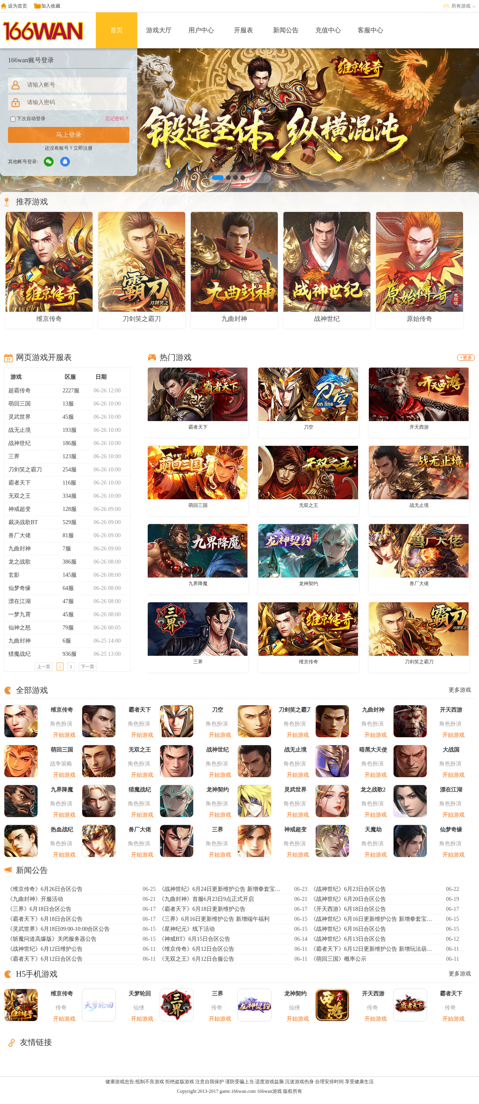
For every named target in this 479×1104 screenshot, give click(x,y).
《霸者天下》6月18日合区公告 (45, 919)
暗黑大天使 (373, 750)
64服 (65, 588)
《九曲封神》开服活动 (35, 899)
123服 (66, 456)
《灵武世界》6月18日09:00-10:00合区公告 (58, 929)
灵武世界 (19, 417)
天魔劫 (373, 830)
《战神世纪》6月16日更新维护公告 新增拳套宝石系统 (372, 919)
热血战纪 (62, 830)
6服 (63, 641)
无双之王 (19, 496)
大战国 (451, 750)
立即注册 (83, 148)
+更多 (466, 357)
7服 (63, 549)
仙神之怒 (19, 628)
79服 (65, 628)
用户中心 (201, 30)
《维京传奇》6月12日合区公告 (196, 949)
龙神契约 (308, 583)
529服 (66, 522)
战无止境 (19, 430)
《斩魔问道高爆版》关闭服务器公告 (52, 939)
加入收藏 (50, 6)
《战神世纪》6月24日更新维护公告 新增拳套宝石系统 (221, 889)
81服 (65, 535)
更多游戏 (460, 690)
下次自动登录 (28, 119)
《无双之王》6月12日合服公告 (196, 959)
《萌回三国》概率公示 (338, 959)
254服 (66, 470)
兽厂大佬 (19, 535)
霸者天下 (19, 483)
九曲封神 (19, 549)
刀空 (308, 427)
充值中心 (328, 30)
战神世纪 (19, 443)
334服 (66, 496)
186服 (66, 443)
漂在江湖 (19, 601)
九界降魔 (198, 583)
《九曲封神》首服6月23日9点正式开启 (206, 899)
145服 (66, 575)
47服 (65, 601)
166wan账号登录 (31, 60)
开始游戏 (64, 735)
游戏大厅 (159, 30)
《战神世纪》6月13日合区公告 (348, 939)
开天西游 (419, 427)
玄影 (14, 575)
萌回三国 (19, 404)
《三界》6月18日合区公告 (39, 909)
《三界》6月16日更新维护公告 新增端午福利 (214, 919)
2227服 (67, 391)
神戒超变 (19, 509)
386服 (66, 562)
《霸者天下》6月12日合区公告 (45, 959)
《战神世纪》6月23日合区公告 (348, 889)
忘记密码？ (117, 118)
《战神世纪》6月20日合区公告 (348, 899)
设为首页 (17, 6)
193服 (66, 430)
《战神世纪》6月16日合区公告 (348, 929)
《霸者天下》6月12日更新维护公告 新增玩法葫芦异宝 (372, 949)
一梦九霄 (19, 614)
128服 (66, 509)
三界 (14, 456)
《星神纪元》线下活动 (187, 929)
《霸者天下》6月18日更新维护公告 (202, 909)
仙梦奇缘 (19, 588)
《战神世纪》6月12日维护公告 (45, 949)
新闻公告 (286, 30)
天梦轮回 (140, 994)
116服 (66, 483)
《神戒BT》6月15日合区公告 (194, 939)
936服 (66, 654)
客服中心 (370, 30)
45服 (65, 417)
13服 (65, 404)
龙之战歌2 (373, 790)
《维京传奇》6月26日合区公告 (45, 889)
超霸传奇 (19, 391)
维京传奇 (308, 662)
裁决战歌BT (23, 522)
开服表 (243, 30)
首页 (116, 30)
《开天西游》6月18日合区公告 (348, 909)
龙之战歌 (19, 562)
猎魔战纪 (19, 654)
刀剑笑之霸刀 (25, 470)
